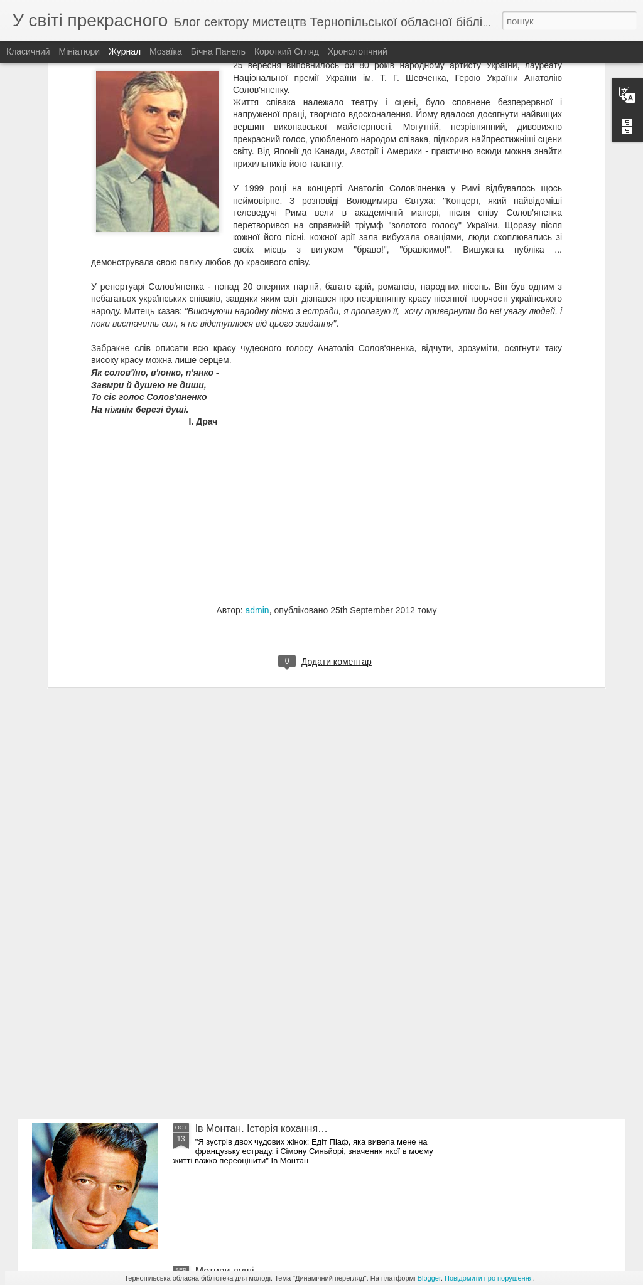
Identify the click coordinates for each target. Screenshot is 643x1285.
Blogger (429, 1278)
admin (257, 462)
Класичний (28, 51)
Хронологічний (357, 51)
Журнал (125, 51)
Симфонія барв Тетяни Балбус (266, 986)
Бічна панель (218, 51)
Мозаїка (165, 51)
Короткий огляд (286, 51)
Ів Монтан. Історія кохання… (261, 1128)
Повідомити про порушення (489, 1278)
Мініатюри (79, 51)
